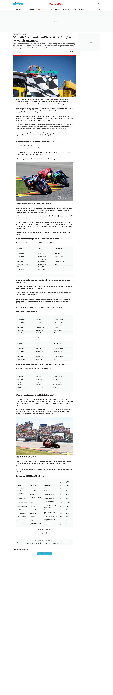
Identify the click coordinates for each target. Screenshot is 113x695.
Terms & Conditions (48, 667)
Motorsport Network (54, 669)
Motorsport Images (31, 457)
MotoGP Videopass (62, 208)
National (57, 9)
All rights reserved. (63, 669)
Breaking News (67, 9)
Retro (74, 9)
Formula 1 (31, 9)
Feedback (90, 646)
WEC (45, 9)
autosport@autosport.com (94, 651)
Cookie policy (57, 667)
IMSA (51, 9)
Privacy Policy (65, 667)
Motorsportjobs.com (64, 649)
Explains (81, 9)
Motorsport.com (63, 652)
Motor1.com (62, 647)
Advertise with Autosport (94, 653)
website (58, 232)
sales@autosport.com (93, 658)
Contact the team (92, 655)
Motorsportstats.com (64, 654)
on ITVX (44, 232)
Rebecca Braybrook (18, 50)
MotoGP (39, 9)
